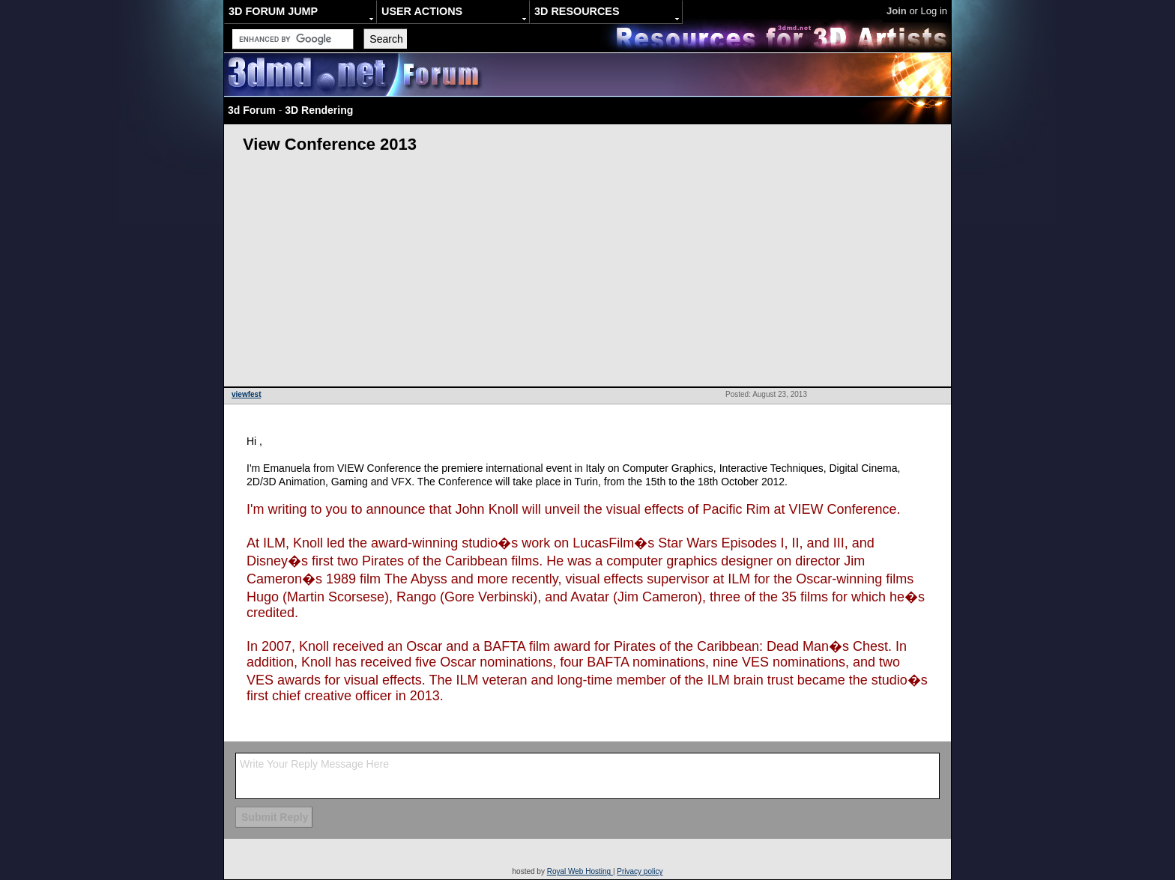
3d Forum (252, 110)
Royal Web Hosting (580, 871)
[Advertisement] (587, 274)
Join (896, 10)
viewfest (246, 394)
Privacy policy (639, 871)
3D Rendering (319, 110)
